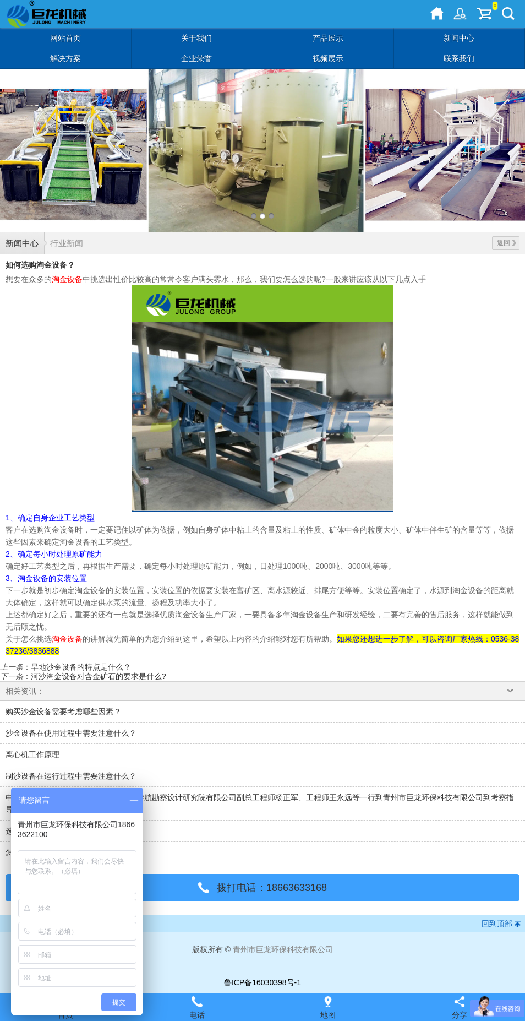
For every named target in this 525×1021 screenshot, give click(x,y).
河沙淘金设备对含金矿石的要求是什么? (98, 676)
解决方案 (65, 58)
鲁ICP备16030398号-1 (262, 982)
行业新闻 (66, 243)
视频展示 (328, 58)
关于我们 (196, 38)
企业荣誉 (196, 58)
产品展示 (328, 38)
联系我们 (459, 58)
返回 (506, 243)
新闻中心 (459, 38)
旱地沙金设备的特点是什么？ (81, 666)
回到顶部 (497, 923)
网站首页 (65, 38)
